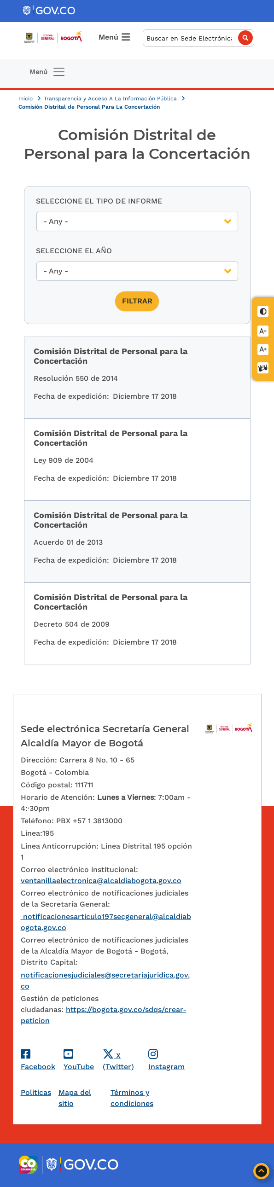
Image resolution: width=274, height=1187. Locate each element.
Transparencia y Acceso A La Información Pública (111, 98)
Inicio (26, 98)
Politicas (36, 1092)
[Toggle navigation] (47, 72)
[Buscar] (198, 38)
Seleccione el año (74, 250)
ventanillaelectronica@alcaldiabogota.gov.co (101, 880)
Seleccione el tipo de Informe (99, 201)
